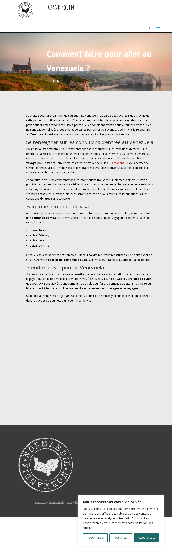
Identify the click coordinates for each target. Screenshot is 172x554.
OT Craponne (115, 163)
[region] (121, 520)
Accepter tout (146, 537)
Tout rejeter (121, 537)
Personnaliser (95, 537)
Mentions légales (60, 502)
